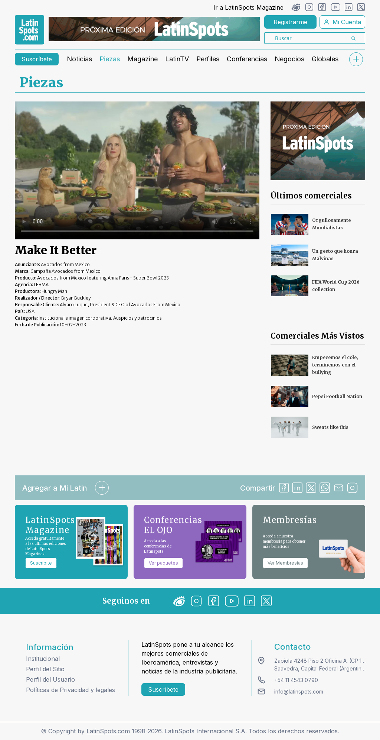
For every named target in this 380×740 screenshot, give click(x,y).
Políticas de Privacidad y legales (70, 690)
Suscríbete (37, 59)
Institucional (43, 658)
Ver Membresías (285, 563)
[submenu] (356, 59)
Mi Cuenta (342, 22)
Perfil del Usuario (50, 679)
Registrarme (290, 22)
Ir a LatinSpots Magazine (248, 7)
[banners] (154, 29)
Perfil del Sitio (45, 669)
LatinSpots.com (108, 731)
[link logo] (29, 30)
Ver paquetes (163, 563)
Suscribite (41, 563)
